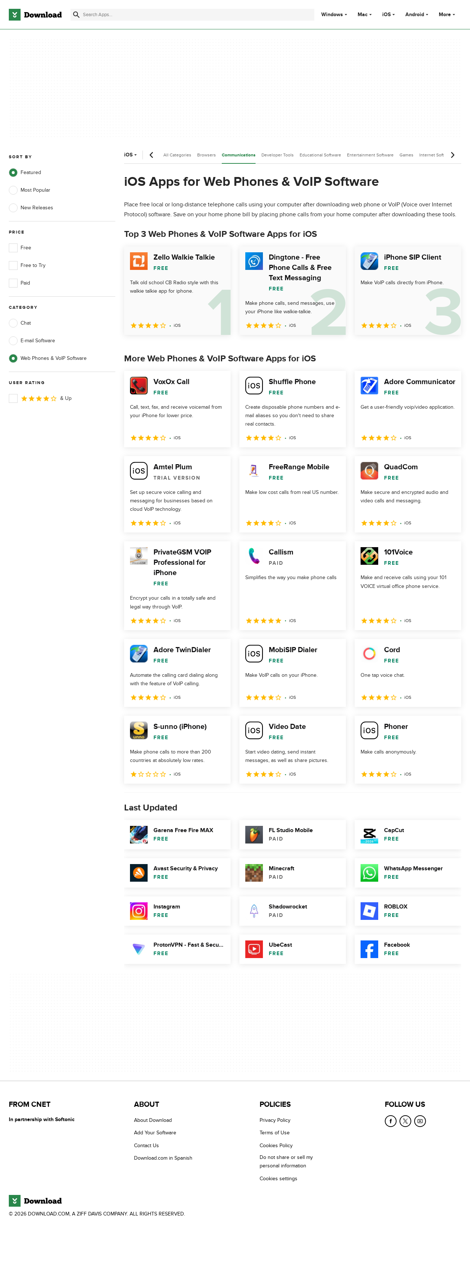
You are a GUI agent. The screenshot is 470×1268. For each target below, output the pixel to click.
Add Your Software (155, 1133)
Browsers (206, 155)
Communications (239, 155)
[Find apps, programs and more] (192, 15)
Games (406, 155)
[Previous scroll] (151, 155)
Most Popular (29, 190)
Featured (25, 172)
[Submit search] (76, 15)
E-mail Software (32, 340)
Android (414, 14)
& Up (40, 398)
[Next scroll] (452, 155)
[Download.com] (35, 15)
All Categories (177, 155)
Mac (363, 14)
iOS (386, 14)
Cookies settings (278, 1178)
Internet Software (436, 155)
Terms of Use (275, 1133)
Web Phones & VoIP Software (48, 358)
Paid (19, 283)
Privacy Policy (275, 1120)
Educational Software (320, 155)
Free (20, 247)
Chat (20, 323)
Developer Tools (277, 155)
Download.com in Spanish (163, 1158)
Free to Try (27, 265)
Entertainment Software (370, 155)
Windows (332, 14)
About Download (153, 1120)
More (448, 14)
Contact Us (146, 1145)
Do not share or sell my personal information (286, 1161)
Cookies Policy (276, 1145)
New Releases (31, 207)
